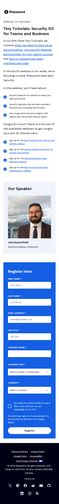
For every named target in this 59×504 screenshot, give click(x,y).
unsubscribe (19, 409)
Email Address (16, 313)
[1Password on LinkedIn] (22, 493)
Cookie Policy (20, 456)
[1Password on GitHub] (49, 485)
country (13, 382)
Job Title (13, 330)
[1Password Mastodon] (17, 485)
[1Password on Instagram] (29, 493)
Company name (17, 347)
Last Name (14, 296)
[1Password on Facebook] (25, 485)
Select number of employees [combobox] (24, 371)
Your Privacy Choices (29, 460)
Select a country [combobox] (18, 390)
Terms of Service (19, 451)
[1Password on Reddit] (33, 485)
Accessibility (36, 456)
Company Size (16, 364)
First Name (14, 278)
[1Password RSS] (37, 493)
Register (29, 430)
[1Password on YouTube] (41, 485)
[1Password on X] (10, 485)
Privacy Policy (38, 451)
